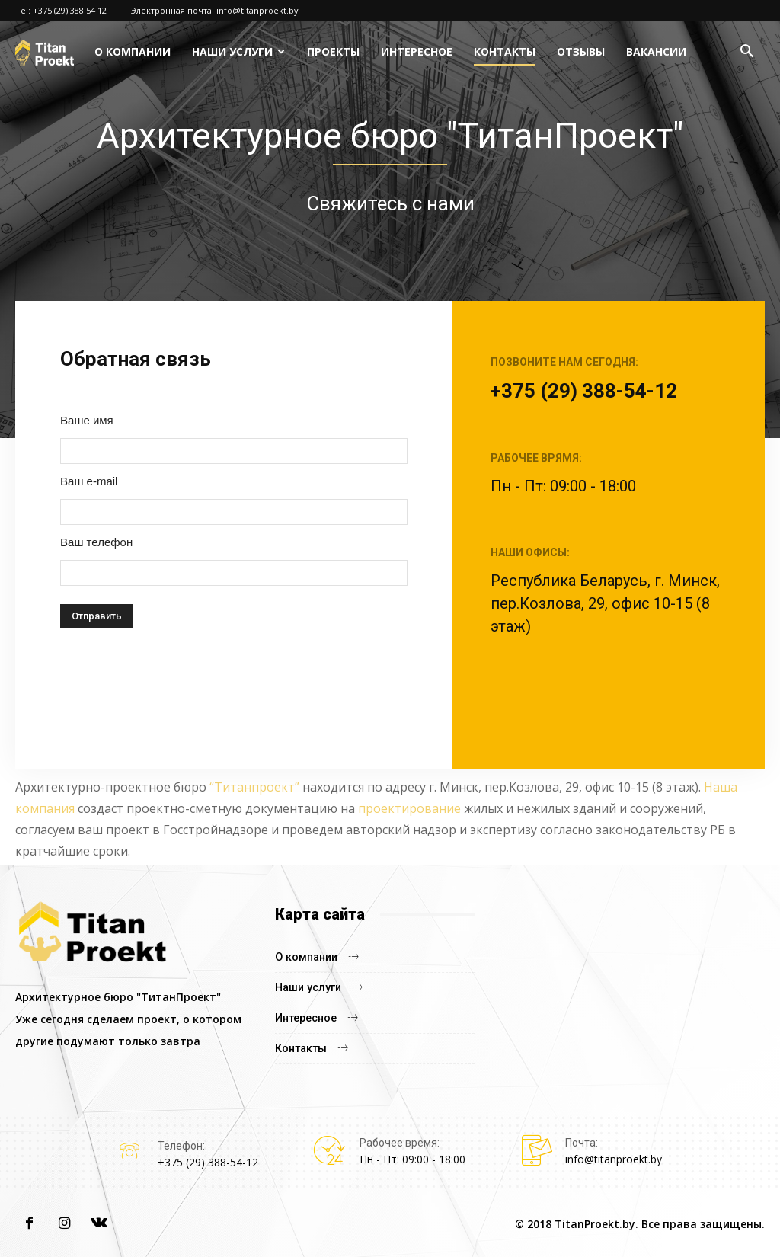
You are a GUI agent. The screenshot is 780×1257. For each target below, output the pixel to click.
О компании (132, 51)
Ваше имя (86, 420)
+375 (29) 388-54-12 (584, 390)
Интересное (416, 51)
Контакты (504, 51)
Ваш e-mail (88, 481)
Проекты (333, 51)
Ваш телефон (96, 542)
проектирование (409, 808)
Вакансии (656, 51)
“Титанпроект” (254, 787)
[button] (746, 53)
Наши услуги (232, 51)
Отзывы (581, 51)
